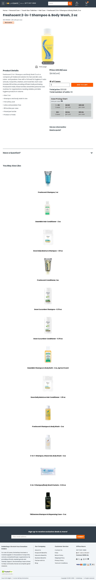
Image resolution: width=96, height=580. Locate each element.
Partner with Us (40, 560)
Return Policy (59, 555)
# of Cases (55, 81)
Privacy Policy (59, 560)
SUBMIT (80, 537)
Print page (43, 67)
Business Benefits (40, 558)
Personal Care (14, 10)
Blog (36, 563)
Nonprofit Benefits (41, 553)
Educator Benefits (40, 555)
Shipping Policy (60, 558)
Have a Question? (12, 152)
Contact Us (58, 550)
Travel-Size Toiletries (29, 10)
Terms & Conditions (61, 563)
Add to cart (82, 85)
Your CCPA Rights (6, 578)
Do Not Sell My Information (20, 578)
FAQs (56, 553)
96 (71, 92)
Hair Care (42, 10)
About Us (38, 550)
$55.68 (63, 89)
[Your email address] (43, 537)
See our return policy (58, 127)
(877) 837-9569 (30, 3)
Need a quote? (55, 130)
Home (5, 10)
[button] (76, 4)
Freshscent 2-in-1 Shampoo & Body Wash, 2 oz (64, 10)
